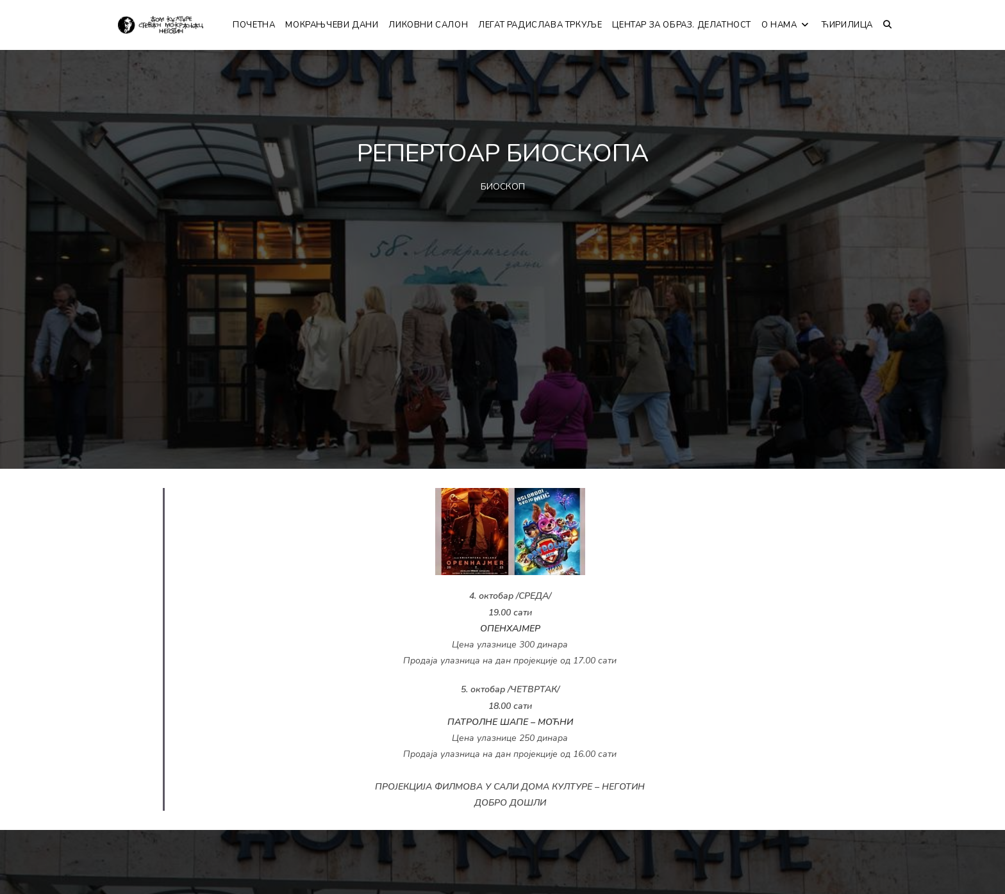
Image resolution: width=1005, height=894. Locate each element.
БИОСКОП (503, 187)
